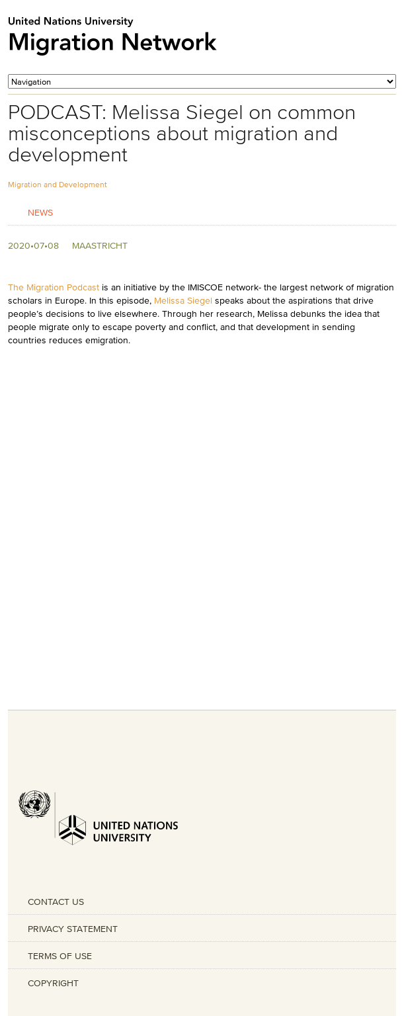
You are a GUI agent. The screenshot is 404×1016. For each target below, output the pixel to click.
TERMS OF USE (60, 955)
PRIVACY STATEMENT (73, 928)
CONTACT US (56, 901)
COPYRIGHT (53, 983)
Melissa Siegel (183, 300)
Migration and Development (57, 184)
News (40, 212)
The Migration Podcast (53, 287)
